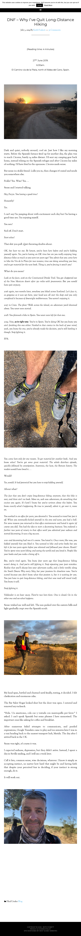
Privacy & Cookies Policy (40, 929)
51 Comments (55, 30)
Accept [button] (39, 5)
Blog (20, 901)
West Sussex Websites (48, 931)
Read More (48, 5)
